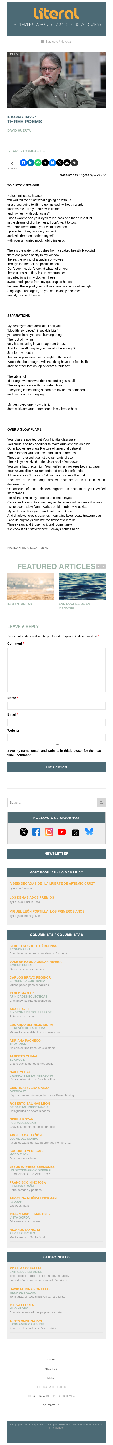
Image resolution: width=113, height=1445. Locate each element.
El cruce (17, 1059)
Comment (15, 643)
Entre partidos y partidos (26, 1190)
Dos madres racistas (23, 1158)
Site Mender (56, 1427)
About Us (51, 1368)
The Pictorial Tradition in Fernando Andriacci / (39, 1278)
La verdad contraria (27, 980)
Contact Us (51, 1405)
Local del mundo (24, 1138)
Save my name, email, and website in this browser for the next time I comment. (54, 753)
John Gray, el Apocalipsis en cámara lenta (37, 1296)
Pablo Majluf (22, 993)
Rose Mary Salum (25, 1268)
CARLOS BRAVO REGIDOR (30, 977)
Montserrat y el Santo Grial (27, 1237)
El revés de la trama (27, 1028)
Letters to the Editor (51, 1387)
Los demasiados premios (32, 897)
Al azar (16, 1201)
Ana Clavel (20, 1009)
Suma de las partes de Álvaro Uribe (33, 1328)
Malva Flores (22, 1305)
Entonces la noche (22, 1016)
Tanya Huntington (26, 1321)
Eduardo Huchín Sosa (26, 902)
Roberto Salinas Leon (30, 1103)
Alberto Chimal (24, 1056)
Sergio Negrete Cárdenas (33, 946)
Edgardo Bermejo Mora (27, 916)
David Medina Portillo (30, 1289)
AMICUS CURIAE (21, 965)
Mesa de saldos (23, 1292)
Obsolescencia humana (25, 1221)
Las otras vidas (19, 1205)
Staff (51, 1359)
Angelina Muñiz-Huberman (33, 1198)
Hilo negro (19, 1308)
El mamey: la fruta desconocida (30, 1000)
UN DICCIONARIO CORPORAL (31, 1170)
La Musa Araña (22, 1186)
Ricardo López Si (25, 1230)
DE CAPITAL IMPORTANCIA (29, 1107)
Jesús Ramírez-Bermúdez (32, 1166)
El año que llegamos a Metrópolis (31, 1063)
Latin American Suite (27, 1324)
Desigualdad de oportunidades (30, 1111)
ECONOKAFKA (20, 949)
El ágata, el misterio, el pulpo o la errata (36, 1312)
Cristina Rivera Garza (30, 1088)
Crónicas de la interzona (31, 1075)
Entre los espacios (26, 1272)
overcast (18, 1091)
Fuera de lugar (23, 1123)
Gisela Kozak (21, 1119)
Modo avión (19, 1154)
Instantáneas (19, 604)
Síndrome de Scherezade (31, 1012)
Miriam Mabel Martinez (30, 1214)
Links (51, 1377)
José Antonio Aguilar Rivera (36, 961)
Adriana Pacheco (25, 1040)
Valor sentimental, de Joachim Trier (33, 1079)
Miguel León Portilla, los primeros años (47, 911)
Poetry (13, 54)
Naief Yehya (20, 1072)
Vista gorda (20, 1217)
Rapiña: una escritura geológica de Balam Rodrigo (43, 1095)
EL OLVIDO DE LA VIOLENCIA (30, 1174)
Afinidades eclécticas (28, 996)
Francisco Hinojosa (28, 1182)
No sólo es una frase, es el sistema (32, 1048)
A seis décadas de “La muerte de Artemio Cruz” (52, 883)
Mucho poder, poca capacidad (29, 985)
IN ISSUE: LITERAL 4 (22, 116)
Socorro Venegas (26, 1151)
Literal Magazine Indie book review (51, 1396)
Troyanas (18, 1044)
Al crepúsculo (22, 1233)
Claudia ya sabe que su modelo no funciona (38, 953)
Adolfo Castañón (23, 888)
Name (12, 698)
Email (12, 714)
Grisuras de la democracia (27, 969)
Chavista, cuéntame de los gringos (32, 1126)
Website (13, 730)
